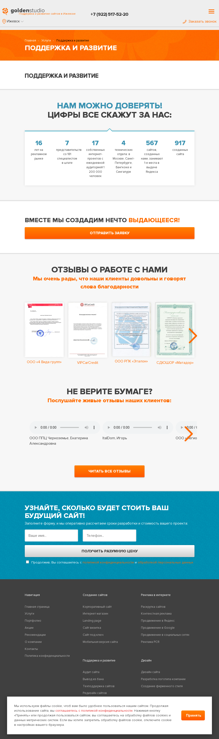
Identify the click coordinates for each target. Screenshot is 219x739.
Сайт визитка (92, 628)
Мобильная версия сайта (100, 642)
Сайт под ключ (93, 635)
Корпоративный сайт (97, 607)
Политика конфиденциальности (47, 656)
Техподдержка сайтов (99, 686)
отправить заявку (109, 233)
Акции (29, 628)
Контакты (31, 649)
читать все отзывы (109, 471)
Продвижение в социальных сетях (165, 635)
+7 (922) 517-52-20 (109, 14)
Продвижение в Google (158, 628)
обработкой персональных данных (165, 562)
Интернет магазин (95, 614)
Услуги (46, 40)
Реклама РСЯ (150, 642)
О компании (33, 642)
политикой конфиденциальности (108, 562)
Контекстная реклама (156, 614)
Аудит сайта (91, 672)
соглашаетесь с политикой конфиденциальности (93, 711)
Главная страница (37, 607)
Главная (30, 40)
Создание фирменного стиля (162, 686)
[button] (13, 21)
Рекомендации (35, 635)
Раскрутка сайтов (153, 607)
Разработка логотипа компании (163, 679)
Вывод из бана (93, 679)
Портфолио (33, 621)
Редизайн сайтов (95, 693)
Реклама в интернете (156, 595)
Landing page (92, 621)
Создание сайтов (95, 595)
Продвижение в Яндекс (158, 621)
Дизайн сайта (150, 672)
